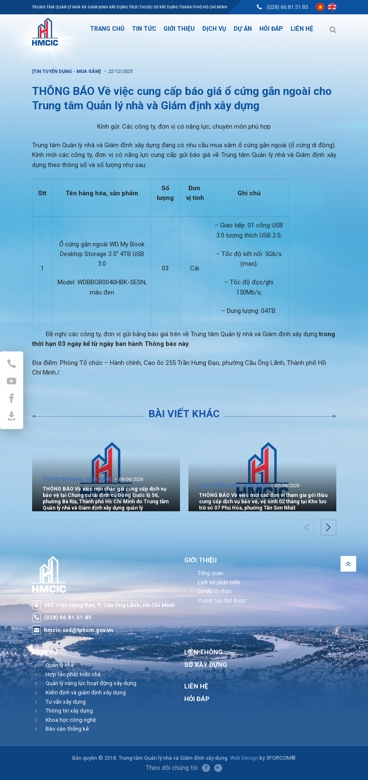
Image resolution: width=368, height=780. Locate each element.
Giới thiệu (200, 560)
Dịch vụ (44, 652)
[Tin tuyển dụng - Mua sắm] (77, 479)
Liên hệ (196, 686)
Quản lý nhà (60, 665)
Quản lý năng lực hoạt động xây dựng (91, 683)
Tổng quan (211, 573)
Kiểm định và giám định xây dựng (86, 692)
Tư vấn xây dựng (66, 702)
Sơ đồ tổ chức (215, 591)
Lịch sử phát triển (219, 582)
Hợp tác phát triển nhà (73, 674)
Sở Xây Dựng (205, 665)
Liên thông (203, 652)
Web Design (244, 758)
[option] (106, 470)
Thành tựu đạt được (222, 600)
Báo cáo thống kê (67, 729)
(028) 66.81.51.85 (287, 7)
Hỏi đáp (197, 699)
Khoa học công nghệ (71, 720)
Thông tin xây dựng (69, 710)
